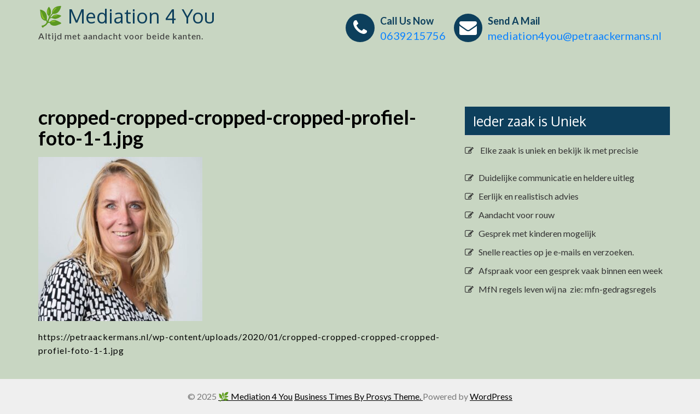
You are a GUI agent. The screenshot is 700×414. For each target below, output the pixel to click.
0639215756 (413, 35)
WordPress (491, 396)
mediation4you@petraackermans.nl (575, 35)
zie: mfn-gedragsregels (612, 289)
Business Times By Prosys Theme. (358, 396)
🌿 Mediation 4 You (126, 15)
